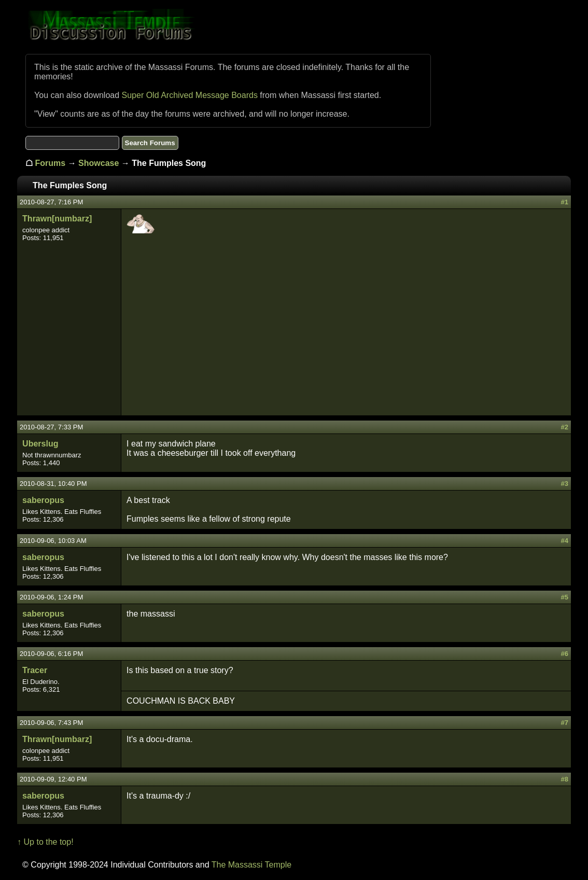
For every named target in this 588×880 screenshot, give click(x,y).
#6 (564, 654)
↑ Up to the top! (45, 841)
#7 (564, 723)
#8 (564, 779)
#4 (564, 540)
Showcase (98, 163)
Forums (50, 163)
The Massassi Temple (251, 864)
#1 (564, 202)
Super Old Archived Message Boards (190, 95)
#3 (564, 483)
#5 (564, 597)
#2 (564, 427)
